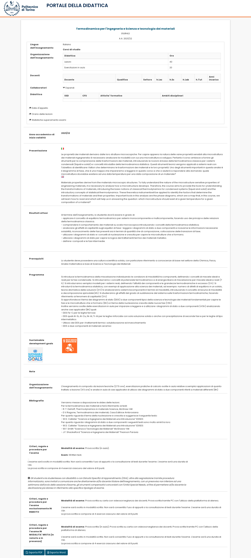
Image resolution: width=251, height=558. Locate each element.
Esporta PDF (34, 552)
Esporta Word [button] (56, 552)
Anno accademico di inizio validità (41, 136)
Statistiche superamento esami (49, 120)
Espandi (68, 87)
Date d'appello (40, 108)
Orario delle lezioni (42, 114)
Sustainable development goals (41, 342)
